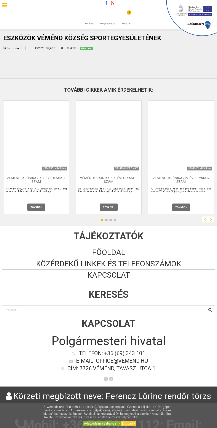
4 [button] (115, 219)
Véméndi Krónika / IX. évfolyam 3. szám (108, 180)
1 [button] (102, 219)
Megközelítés (107, 19)
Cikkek (71, 48)
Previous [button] (205, 219)
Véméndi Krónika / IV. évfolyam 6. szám (181, 180)
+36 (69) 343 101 (124, 353)
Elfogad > (128, 423)
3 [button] (110, 219)
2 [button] (106, 219)
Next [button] (211, 219)
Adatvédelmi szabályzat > (102, 423)
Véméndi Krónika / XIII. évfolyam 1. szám (36, 180)
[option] (36, 157)
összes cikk (12, 48)
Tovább (36, 207)
